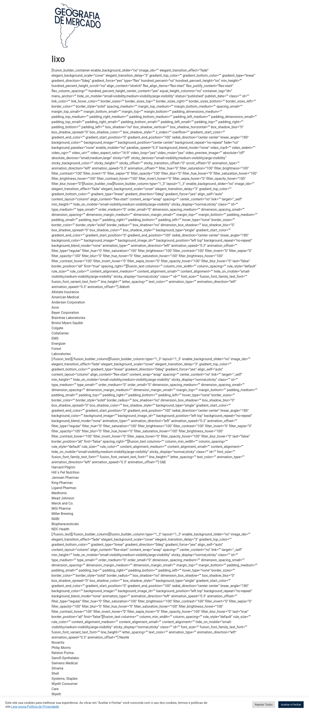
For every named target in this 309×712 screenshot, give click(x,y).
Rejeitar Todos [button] (264, 704)
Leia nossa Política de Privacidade (35, 707)
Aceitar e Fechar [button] (291, 704)
